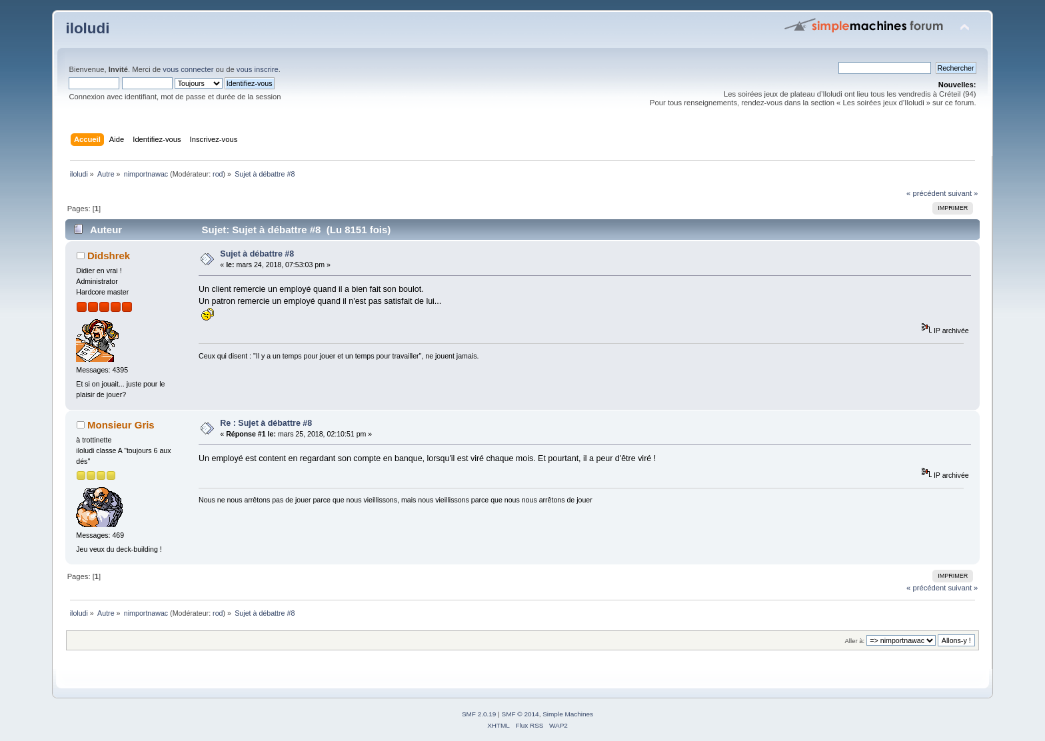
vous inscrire (258, 69)
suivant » (963, 193)
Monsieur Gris (121, 424)
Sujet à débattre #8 (257, 254)
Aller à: (855, 640)
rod (218, 174)
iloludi (87, 28)
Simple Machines (567, 714)
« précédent (926, 193)
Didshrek (108, 255)
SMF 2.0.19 (479, 714)
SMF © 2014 (520, 714)
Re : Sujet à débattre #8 (266, 423)
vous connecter (188, 69)
